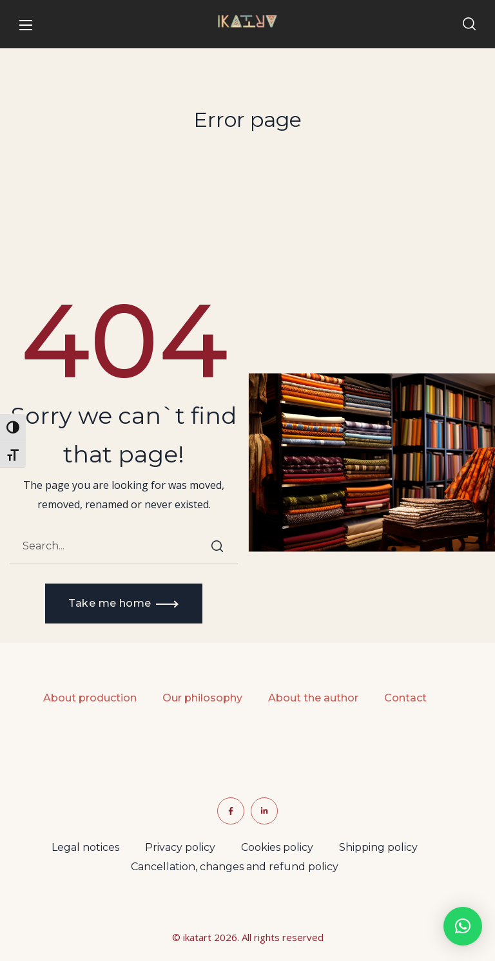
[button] (469, 24)
